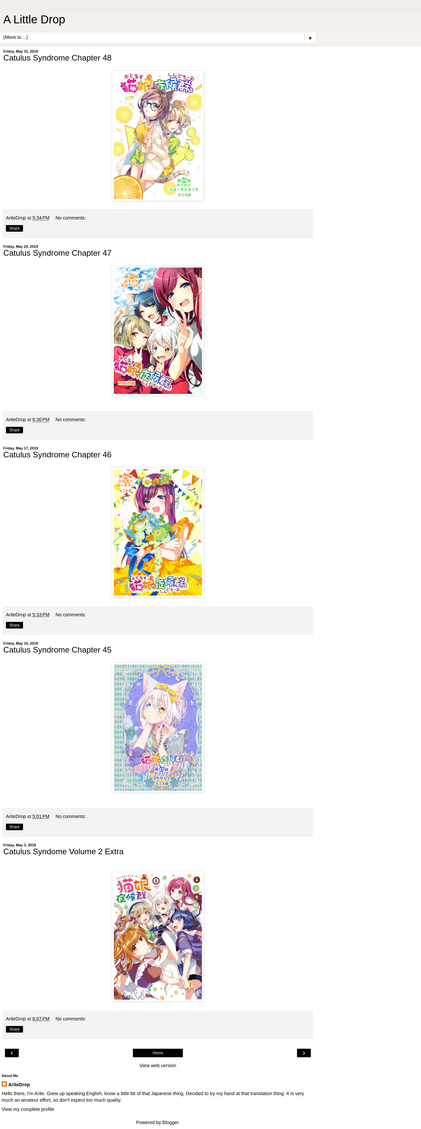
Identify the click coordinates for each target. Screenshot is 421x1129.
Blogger (170, 1122)
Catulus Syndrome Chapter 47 (57, 252)
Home (158, 1053)
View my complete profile (28, 1109)
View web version (157, 1065)
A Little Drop (34, 19)
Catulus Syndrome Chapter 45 (57, 649)
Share (14, 228)
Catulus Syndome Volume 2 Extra (63, 851)
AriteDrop (19, 1084)
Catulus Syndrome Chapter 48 (57, 57)
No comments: (71, 217)
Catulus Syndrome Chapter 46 (57, 454)
